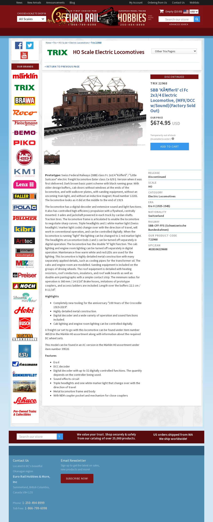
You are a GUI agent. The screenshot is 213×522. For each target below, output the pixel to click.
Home (48, 42)
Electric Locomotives (79, 42)
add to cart (169, 146)
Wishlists (194, 2)
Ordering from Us (157, 2)
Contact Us (178, 2)
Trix (55, 42)
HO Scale (63, 42)
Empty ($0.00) (174, 11)
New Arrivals (34, 2)
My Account (135, 2)
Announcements (55, 2)
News (19, 2)
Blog (72, 2)
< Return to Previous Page (62, 66)
